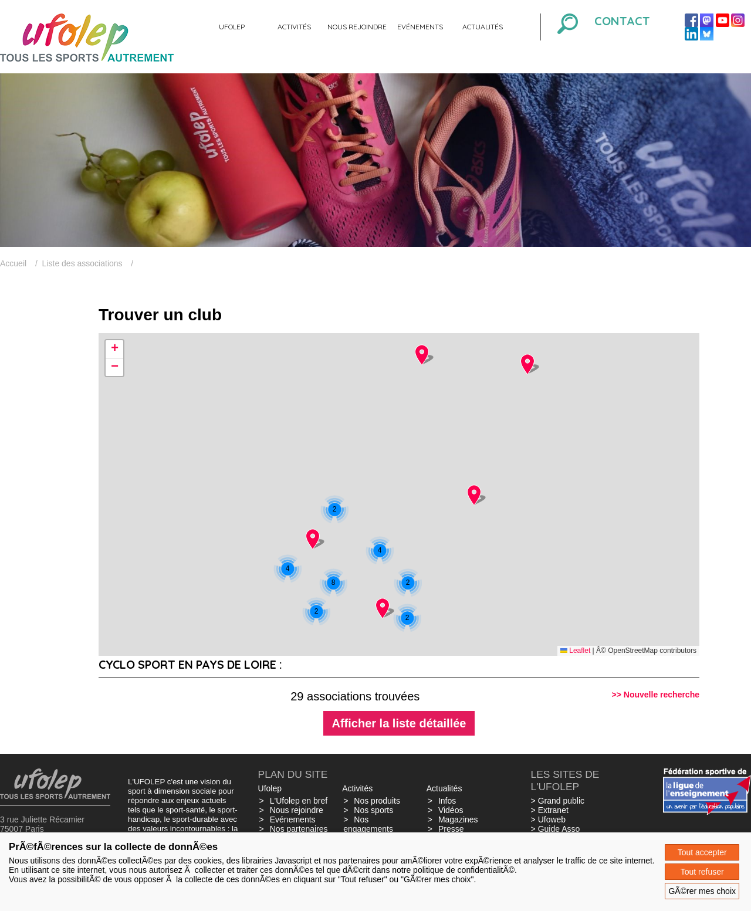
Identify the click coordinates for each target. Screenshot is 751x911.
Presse (451, 829)
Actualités (482, 26)
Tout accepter (702, 852)
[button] (407, 618)
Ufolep (232, 26)
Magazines (458, 819)
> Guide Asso (555, 829)
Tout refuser (702, 871)
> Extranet (550, 810)
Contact (622, 20)
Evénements (420, 26)
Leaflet (575, 650)
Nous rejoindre (357, 26)
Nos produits (377, 800)
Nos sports (373, 810)
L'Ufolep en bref (298, 800)
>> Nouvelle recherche (655, 694)
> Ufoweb (548, 819)
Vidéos (451, 810)
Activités (294, 26)
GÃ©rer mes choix (702, 891)
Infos (447, 800)
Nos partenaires (299, 829)
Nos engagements (368, 824)
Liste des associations (82, 263)
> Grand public (557, 800)
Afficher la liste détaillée (399, 723)
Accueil (13, 263)
